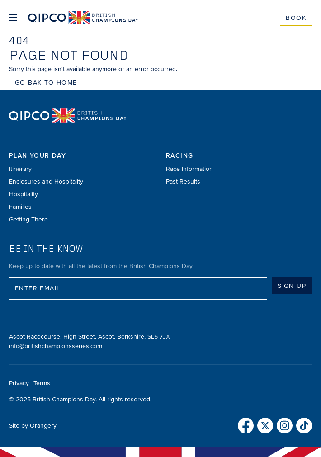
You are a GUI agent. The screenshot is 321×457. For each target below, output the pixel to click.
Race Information (189, 169)
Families (20, 207)
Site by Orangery (33, 425)
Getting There (28, 219)
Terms (41, 383)
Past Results (183, 181)
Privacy (19, 383)
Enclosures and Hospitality (46, 181)
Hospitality (23, 194)
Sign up (292, 286)
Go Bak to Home (46, 82)
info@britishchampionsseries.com (55, 346)
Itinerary (20, 169)
